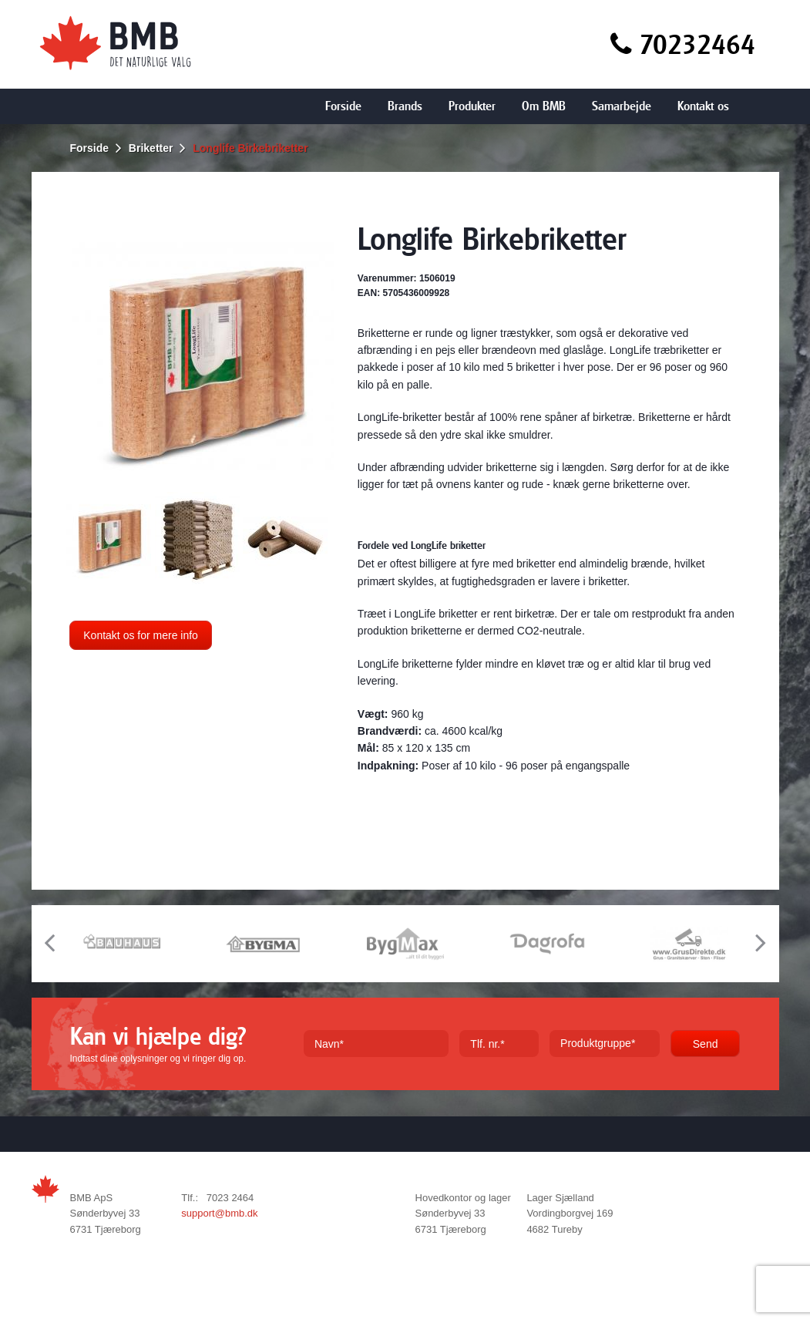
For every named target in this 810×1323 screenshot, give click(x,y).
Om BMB (544, 106)
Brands (405, 106)
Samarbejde (621, 106)
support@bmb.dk (219, 1213)
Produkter (472, 106)
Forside (343, 106)
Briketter (151, 148)
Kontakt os (703, 106)
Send (705, 1044)
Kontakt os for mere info (140, 635)
